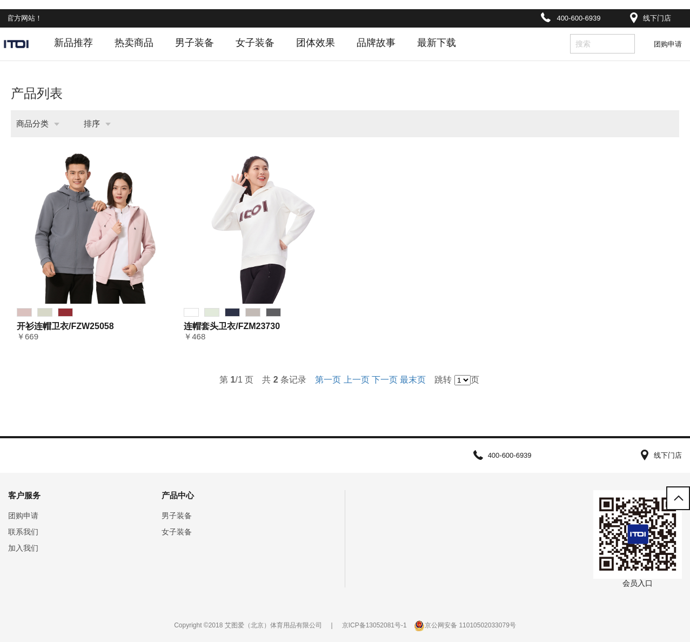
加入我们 (23, 548)
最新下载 (436, 42)
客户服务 (24, 495)
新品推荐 (73, 42)
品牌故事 (376, 42)
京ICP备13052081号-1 (374, 625)
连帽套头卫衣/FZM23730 (232, 326)
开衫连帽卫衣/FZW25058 (65, 326)
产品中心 (178, 495)
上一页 (357, 379)
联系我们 (23, 531)
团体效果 (315, 42)
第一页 (328, 379)
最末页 (413, 379)
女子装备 (255, 42)
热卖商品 (134, 42)
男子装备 (194, 42)
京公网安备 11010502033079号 (470, 625)
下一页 (385, 379)
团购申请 (668, 44)
